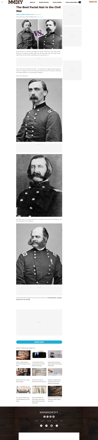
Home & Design (25, 14)
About (36, 420)
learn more (40, 16)
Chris (18, 14)
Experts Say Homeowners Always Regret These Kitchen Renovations (55, 364)
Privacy (55, 420)
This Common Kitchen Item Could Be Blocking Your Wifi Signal (22, 399)
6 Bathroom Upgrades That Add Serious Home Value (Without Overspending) (54, 381)
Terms (61, 420)
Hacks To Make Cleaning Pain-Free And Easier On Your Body (23, 364)
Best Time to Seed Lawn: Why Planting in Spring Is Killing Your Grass (55, 399)
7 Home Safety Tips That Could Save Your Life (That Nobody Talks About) (38, 364)
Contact (42, 420)
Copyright (49, 420)
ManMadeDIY (49, 412)
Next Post (39, 342)
